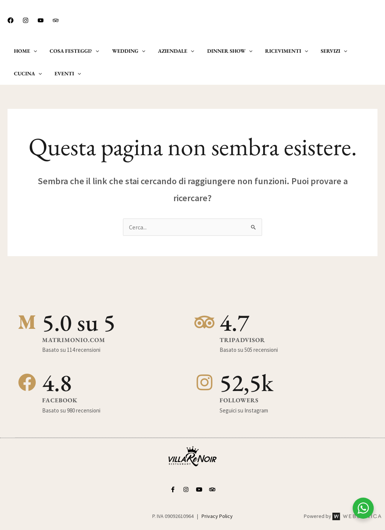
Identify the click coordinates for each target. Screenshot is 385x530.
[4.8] (27, 383)
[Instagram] (26, 20)
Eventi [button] (26, 73)
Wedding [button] (122, 51)
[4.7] (204, 322)
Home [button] (24, 51)
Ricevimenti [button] (274, 51)
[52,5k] (204, 383)
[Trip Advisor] (56, 20)
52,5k (246, 382)
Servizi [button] (319, 51)
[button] (348, 20)
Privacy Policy (217, 516)
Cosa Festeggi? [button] (70, 51)
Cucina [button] (357, 51)
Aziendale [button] (168, 51)
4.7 (234, 322)
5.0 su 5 (78, 322)
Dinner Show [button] (219, 51)
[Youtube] (41, 20)
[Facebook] (11, 20)
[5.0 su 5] (27, 322)
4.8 (57, 382)
